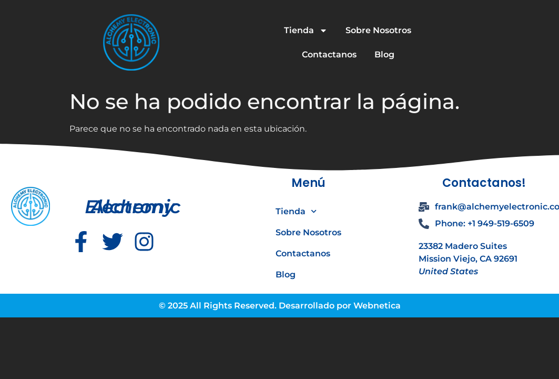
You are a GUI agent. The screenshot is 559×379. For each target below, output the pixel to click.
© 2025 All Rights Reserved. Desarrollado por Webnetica (280, 306)
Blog (384, 54)
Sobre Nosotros (378, 30)
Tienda (306, 30)
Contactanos (329, 54)
